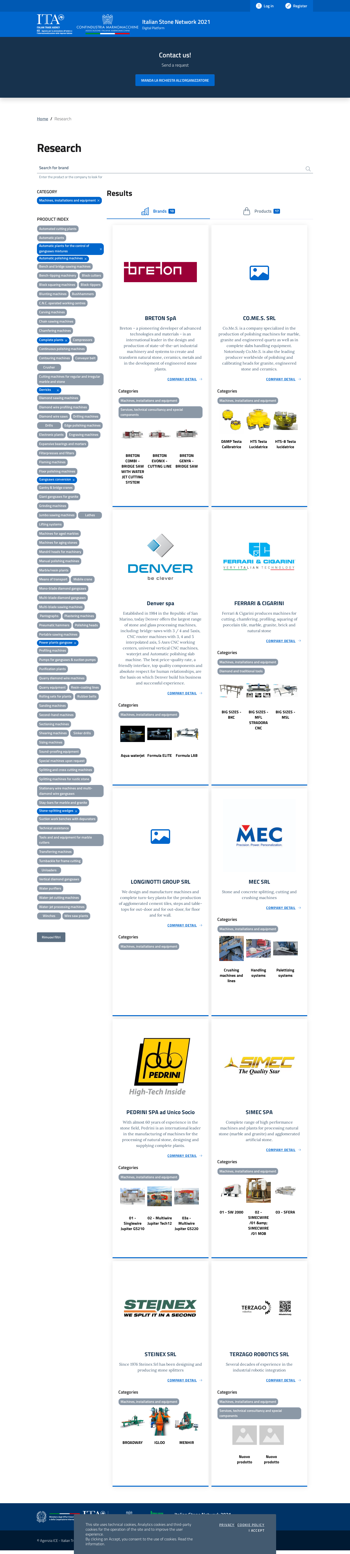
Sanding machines (52, 706)
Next (206, 453)
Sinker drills (82, 733)
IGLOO (159, 1446)
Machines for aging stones (58, 543)
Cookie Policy (250, 1525)
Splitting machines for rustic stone (64, 779)
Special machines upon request (62, 761)
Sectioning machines (54, 724)
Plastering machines (79, 616)
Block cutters (91, 276)
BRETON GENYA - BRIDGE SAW (186, 462)
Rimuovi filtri (51, 937)
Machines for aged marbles (59, 533)
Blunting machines (53, 294)
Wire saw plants (76, 916)
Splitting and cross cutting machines (65, 770)
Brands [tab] (158, 212)
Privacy (227, 1525)
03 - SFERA (285, 1215)
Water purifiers (50, 888)
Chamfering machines (55, 330)
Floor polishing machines (57, 471)
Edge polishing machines (82, 425)
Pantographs (49, 616)
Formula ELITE (159, 757)
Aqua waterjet (133, 757)
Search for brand (55, 168)
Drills (49, 425)
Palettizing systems (285, 974)
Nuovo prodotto (244, 1462)
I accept (256, 1530)
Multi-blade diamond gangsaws (62, 598)
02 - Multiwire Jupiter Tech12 (160, 1223)
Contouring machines (54, 358)
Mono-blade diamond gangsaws (62, 589)
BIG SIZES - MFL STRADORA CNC (258, 722)
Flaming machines (52, 462)
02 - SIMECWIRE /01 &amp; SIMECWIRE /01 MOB (258, 1225)
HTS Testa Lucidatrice (258, 445)
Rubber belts (86, 696)
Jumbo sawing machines (57, 515)
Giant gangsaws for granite (58, 497)
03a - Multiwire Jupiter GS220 (186, 1226)
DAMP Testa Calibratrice (231, 445)
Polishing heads (86, 625)
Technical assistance (54, 828)
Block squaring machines (57, 285)
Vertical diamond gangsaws (59, 879)
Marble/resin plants (54, 570)
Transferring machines (55, 852)
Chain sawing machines (56, 321)
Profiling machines (52, 651)
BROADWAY (132, 1446)
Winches (49, 916)
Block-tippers (91, 285)
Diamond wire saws (53, 416)
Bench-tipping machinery (57, 276)
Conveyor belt (85, 358)
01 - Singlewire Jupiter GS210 (132, 1226)
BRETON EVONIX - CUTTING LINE (160, 462)
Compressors (82, 340)
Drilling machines (85, 416)
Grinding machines (52, 506)
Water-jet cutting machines (59, 897)
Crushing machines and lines (231, 977)
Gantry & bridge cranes (56, 487)
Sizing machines (50, 742)
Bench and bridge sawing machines (65, 266)
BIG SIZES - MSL (285, 716)
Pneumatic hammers (54, 625)
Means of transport (53, 579)
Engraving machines (83, 435)
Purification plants (52, 669)
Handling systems (258, 974)
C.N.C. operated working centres (62, 303)
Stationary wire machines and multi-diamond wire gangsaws (65, 791)
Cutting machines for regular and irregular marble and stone (69, 379)
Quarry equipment (52, 687)
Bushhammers (83, 294)
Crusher (49, 367)
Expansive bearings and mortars (62, 444)
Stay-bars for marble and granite (63, 803)
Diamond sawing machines (58, 398)
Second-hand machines (56, 715)
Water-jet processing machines (62, 907)
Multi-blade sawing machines (61, 607)
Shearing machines (53, 733)
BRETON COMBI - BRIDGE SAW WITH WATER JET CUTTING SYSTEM (132, 470)
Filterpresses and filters (56, 453)
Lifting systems (50, 524)
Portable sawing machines (58, 634)
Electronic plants (51, 435)
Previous (114, 453)
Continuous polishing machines (62, 349)
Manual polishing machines (59, 561)
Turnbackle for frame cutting (59, 861)
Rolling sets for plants (55, 696)
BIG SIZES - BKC (231, 716)
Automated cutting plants (58, 229)
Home (42, 118)
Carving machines (52, 312)
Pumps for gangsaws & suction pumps (67, 660)
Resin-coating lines (85, 687)
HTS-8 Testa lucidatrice (285, 445)
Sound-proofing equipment (59, 751)
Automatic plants (51, 238)
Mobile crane (82, 579)
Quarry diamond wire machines (62, 678)
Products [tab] (261, 212)
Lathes (90, 515)
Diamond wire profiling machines (63, 407)
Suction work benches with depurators (67, 819)
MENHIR (186, 1446)
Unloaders (49, 870)
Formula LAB (187, 757)
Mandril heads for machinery (60, 552)
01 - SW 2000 (231, 1215)
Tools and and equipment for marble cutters (65, 840)
